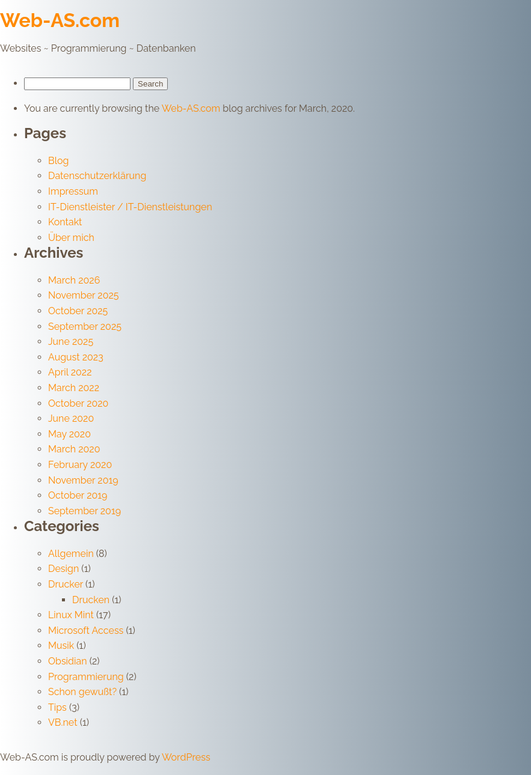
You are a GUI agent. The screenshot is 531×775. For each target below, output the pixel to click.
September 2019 (84, 511)
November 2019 (83, 480)
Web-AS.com (60, 20)
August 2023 (75, 357)
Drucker (65, 584)
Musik (61, 645)
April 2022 (70, 372)
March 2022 (73, 388)
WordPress (186, 757)
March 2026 (74, 280)
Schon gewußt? (82, 692)
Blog (58, 160)
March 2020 (74, 449)
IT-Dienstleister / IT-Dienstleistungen (130, 207)
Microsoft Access (85, 630)
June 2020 (71, 418)
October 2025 (78, 311)
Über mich (71, 237)
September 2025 (84, 326)
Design (63, 568)
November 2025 (83, 295)
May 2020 (69, 434)
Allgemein (71, 553)
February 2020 (80, 464)
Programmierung (86, 676)
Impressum (73, 191)
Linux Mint (71, 615)
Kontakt (65, 222)
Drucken (90, 600)
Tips (57, 707)
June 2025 (70, 341)
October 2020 (78, 403)
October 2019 (77, 495)
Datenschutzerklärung (97, 175)
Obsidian (67, 661)
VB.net (63, 722)
